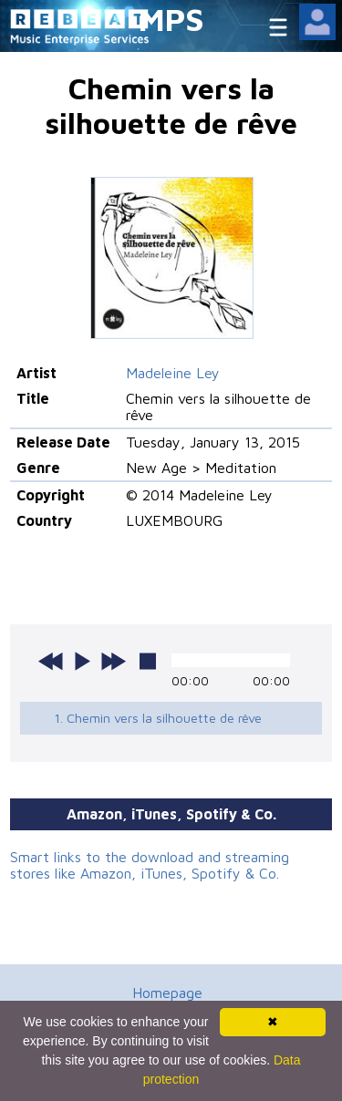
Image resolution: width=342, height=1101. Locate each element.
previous (51, 661)
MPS (171, 18)
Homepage (167, 992)
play (82, 661)
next (113, 661)
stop (148, 661)
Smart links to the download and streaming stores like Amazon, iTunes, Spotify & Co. (149, 865)
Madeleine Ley (173, 373)
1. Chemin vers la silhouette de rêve (158, 717)
